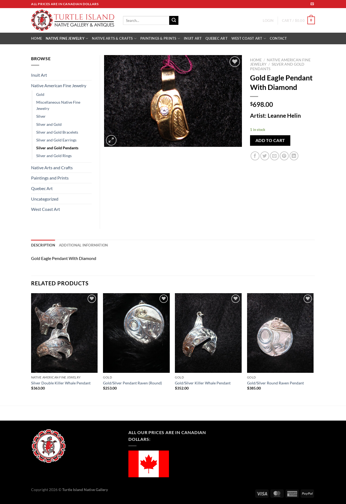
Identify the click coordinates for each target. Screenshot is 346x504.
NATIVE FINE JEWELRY (67, 38)
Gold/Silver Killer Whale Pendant (203, 383)
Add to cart (270, 140)
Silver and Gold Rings (54, 155)
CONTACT (278, 38)
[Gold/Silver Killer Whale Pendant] (208, 333)
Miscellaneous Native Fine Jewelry (58, 105)
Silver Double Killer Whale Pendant (61, 383)
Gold (40, 94)
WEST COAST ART (248, 38)
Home (256, 60)
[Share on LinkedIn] (294, 155)
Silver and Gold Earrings (56, 140)
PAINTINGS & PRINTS (160, 38)
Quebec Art (42, 188)
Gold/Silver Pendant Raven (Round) (132, 383)
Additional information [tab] (83, 245)
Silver (41, 116)
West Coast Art (45, 209)
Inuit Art (39, 74)
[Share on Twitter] (264, 155)
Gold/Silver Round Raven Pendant (275, 383)
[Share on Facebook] (255, 155)
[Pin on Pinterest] (284, 155)
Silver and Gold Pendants (57, 148)
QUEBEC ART (216, 38)
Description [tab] (43, 245)
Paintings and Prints (50, 177)
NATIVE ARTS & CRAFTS (114, 38)
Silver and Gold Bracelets (57, 132)
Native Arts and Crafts (52, 167)
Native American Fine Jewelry (58, 85)
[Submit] (173, 20)
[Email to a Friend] (274, 155)
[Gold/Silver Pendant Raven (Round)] (136, 333)
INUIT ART (193, 38)
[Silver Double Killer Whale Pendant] (64, 333)
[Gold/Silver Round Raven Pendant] (280, 333)
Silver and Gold (49, 124)
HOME (36, 38)
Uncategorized (44, 198)
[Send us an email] (312, 4)
